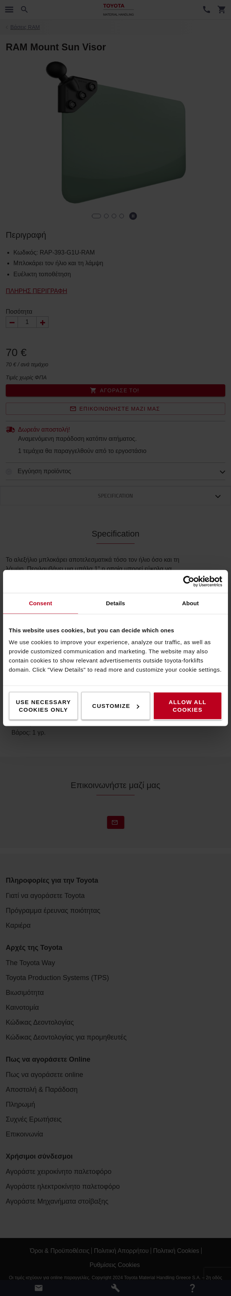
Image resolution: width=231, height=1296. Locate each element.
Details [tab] (115, 603)
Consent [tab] (40, 603)
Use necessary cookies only (43, 706)
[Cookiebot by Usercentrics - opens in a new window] (188, 581)
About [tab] (190, 603)
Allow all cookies (188, 706)
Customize (115, 706)
